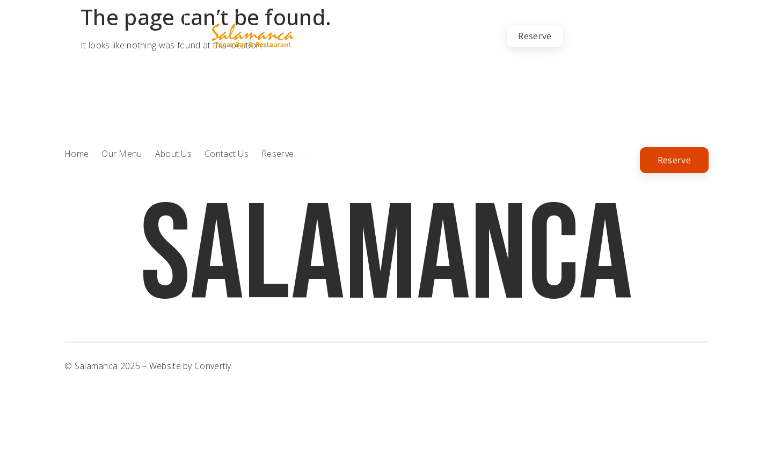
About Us (334, 35)
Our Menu (397, 36)
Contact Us (463, 35)
